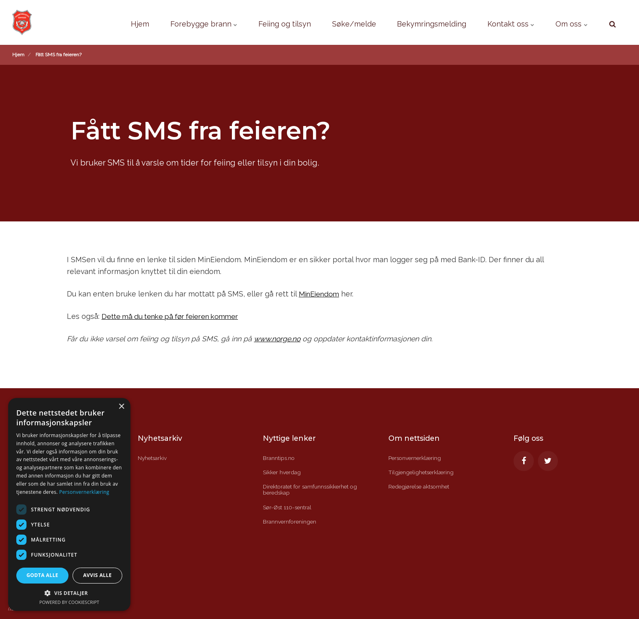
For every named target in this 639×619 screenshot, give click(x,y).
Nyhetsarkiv (153, 458)
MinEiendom (320, 294)
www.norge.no (277, 338)
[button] (69, 593)
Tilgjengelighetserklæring (422, 472)
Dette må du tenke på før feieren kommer (175, 316)
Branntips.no (279, 458)
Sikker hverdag (282, 472)
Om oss (569, 22)
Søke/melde (333, 22)
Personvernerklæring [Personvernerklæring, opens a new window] (84, 492)
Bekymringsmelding (418, 22)
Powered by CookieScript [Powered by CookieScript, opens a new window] (69, 602)
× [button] (121, 407)
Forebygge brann (171, 22)
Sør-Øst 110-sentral (288, 507)
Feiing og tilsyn (258, 22)
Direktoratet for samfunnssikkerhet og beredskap (312, 490)
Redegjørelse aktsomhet (420, 487)
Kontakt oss (504, 22)
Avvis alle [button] (97, 575)
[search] (612, 22)
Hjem (103, 22)
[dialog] (69, 504)
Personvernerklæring (415, 458)
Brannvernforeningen (290, 522)
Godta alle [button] (42, 575)
